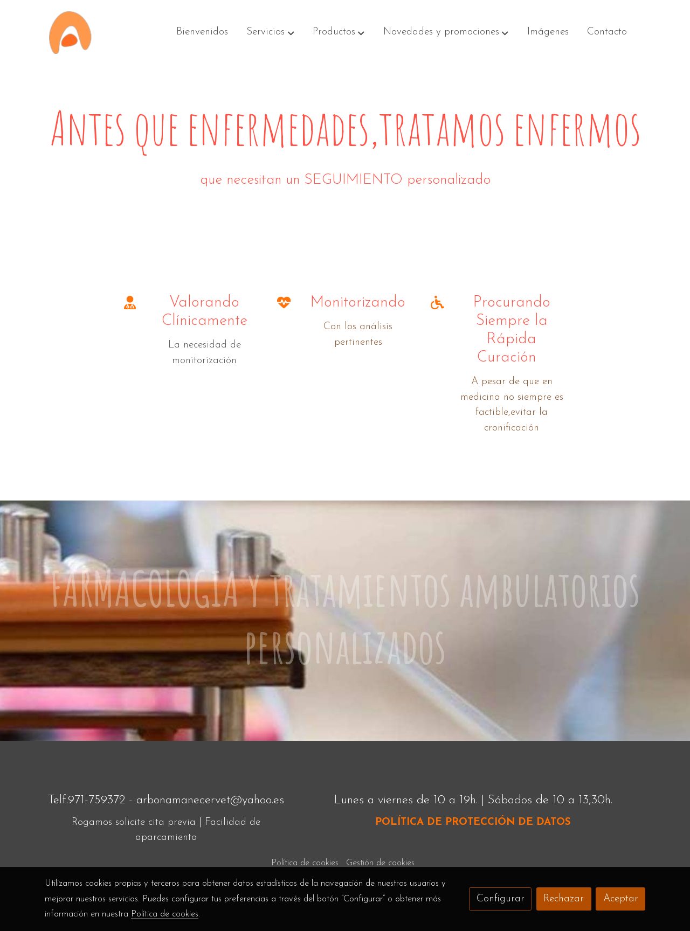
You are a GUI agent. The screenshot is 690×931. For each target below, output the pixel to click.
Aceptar (620, 899)
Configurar (501, 899)
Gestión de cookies (380, 863)
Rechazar (563, 899)
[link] (70, 32)
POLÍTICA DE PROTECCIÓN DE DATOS (473, 822)
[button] (270, 32)
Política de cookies (305, 863)
